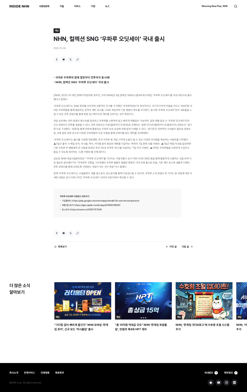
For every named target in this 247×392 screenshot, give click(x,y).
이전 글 (173, 246)
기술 (62, 6)
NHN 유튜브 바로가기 (218, 382)
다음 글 (185, 246)
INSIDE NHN (19, 6)
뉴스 (107, 6)
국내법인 (209, 373)
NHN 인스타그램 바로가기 (226, 382)
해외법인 (230, 373)
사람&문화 (44, 6)
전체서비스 (29, 372)
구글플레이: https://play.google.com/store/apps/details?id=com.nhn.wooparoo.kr (100, 200)
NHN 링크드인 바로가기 (234, 382)
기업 (93, 6)
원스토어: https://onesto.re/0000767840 (82, 209)
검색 (236, 6)
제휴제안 (59, 372)
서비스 (77, 6)
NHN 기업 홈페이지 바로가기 (211, 382)
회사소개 (13, 372)
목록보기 (62, 246)
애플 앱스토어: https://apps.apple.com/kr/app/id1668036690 (91, 205)
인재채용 (45, 372)
